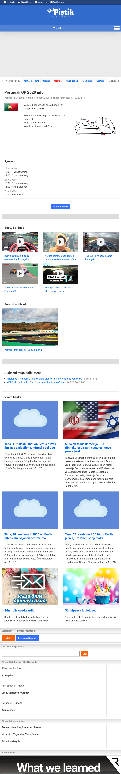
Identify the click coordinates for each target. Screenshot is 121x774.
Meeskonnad (72, 81)
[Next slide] (118, 80)
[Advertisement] (60, 54)
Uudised (46, 81)
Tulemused (86, 81)
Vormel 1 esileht (31, 81)
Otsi (85, 653)
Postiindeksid (57, 2)
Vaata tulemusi (60, 206)
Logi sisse (8, 638)
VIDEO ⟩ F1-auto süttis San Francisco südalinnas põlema (46, 382)
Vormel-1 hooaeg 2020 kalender (42, 97)
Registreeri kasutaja (27, 638)
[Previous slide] (2, 80)
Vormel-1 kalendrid (14, 97)
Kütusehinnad (25, 2)
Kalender (58, 81)
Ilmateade (9, 2)
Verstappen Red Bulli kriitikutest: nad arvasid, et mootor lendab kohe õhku (52, 378)
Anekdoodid (41, 2)
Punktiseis (100, 81)
